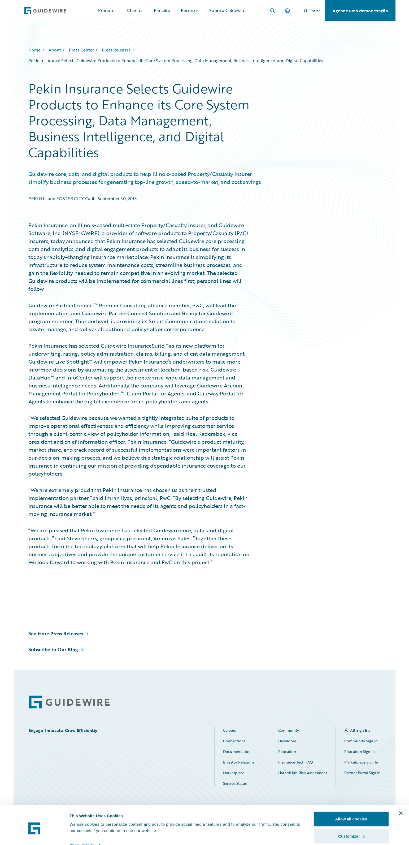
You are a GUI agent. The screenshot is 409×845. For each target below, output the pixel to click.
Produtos (107, 10)
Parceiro (162, 10)
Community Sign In (361, 741)
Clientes (135, 10)
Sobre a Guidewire (227, 10)
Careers (229, 730)
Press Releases (116, 50)
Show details (81, 822)
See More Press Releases (55, 633)
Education (287, 751)
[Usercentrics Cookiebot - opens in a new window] (34, 835)
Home (34, 50)
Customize (351, 813)
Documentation (237, 751)
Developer (287, 741)
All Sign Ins (360, 730)
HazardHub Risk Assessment (302, 772)
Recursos (190, 10)
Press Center (81, 50)
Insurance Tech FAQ (295, 762)
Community (288, 730)
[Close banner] (401, 790)
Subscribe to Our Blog (53, 649)
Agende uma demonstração (360, 10)
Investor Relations (238, 762)
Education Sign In (359, 751)
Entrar (312, 11)
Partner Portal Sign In (362, 772)
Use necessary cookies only (351, 831)
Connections (234, 741)
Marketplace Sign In (361, 762)
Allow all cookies (351, 796)
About (55, 50)
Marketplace (233, 772)
